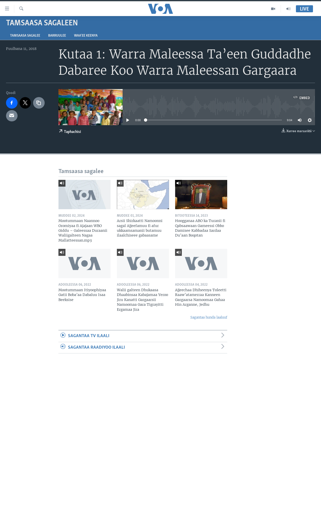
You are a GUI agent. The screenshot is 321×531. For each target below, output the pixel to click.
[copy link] (39, 103)
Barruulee (57, 36)
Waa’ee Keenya (86, 36)
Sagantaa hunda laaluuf (208, 317)
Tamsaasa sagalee (25, 36)
